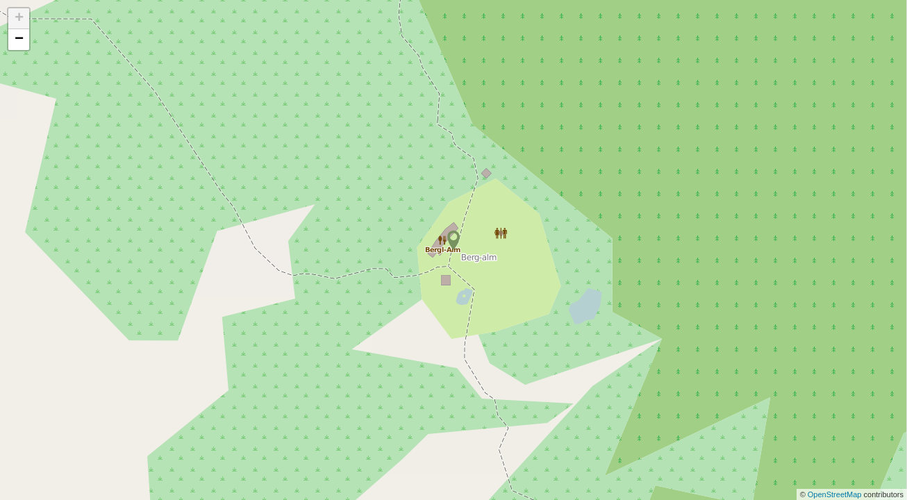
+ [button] (19, 18)
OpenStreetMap (836, 494)
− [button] (19, 39)
